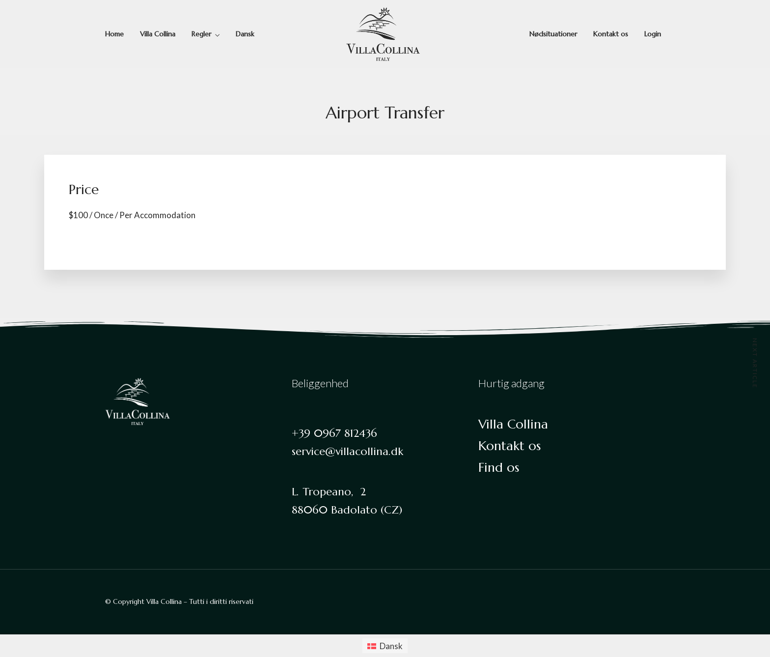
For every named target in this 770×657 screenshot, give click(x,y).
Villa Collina (157, 33)
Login (652, 33)
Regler (201, 33)
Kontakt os (610, 33)
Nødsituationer (553, 33)
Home (114, 33)
